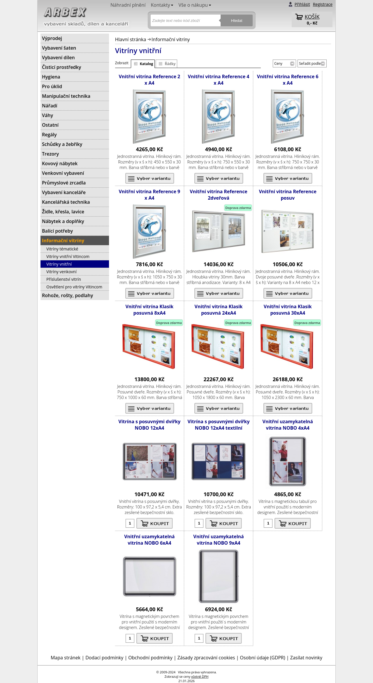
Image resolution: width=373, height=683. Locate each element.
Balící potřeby (57, 231)
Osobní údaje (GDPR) (262, 657)
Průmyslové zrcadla (64, 183)
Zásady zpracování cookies (206, 657)
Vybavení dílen (58, 57)
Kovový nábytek (60, 163)
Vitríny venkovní (61, 271)
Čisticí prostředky (61, 67)
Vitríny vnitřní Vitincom (67, 256)
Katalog (146, 63)
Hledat (236, 20)
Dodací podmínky (104, 657)
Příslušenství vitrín (63, 279)
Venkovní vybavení (63, 173)
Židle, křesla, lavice (63, 211)
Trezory (50, 154)
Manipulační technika (66, 96)
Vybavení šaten (59, 48)
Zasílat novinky (306, 657)
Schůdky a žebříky (62, 144)
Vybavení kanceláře (64, 192)
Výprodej (52, 38)
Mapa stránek (65, 657)
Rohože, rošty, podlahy (67, 295)
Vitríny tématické (62, 249)
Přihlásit (302, 4)
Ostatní (50, 125)
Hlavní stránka (130, 39)
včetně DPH (199, 676)
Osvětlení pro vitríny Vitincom (74, 287)
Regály (49, 134)
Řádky (170, 63)
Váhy (47, 115)
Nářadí (49, 105)
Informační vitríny (171, 39)
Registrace (322, 4)
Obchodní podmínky (150, 657)
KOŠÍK (312, 16)
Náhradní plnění (127, 5)
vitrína (148, 156)
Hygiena (51, 77)
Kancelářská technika (66, 202)
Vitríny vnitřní (59, 264)
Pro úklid (52, 86)
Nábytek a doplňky (63, 221)
